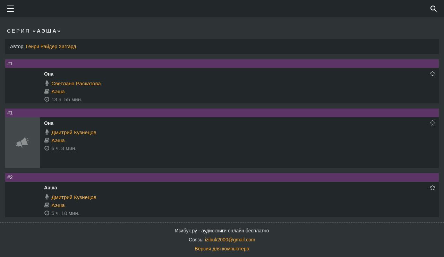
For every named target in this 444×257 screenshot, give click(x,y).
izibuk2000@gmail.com (230, 239)
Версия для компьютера (222, 248)
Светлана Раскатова (76, 83)
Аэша (58, 91)
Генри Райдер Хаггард (51, 46)
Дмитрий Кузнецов (73, 132)
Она (48, 74)
